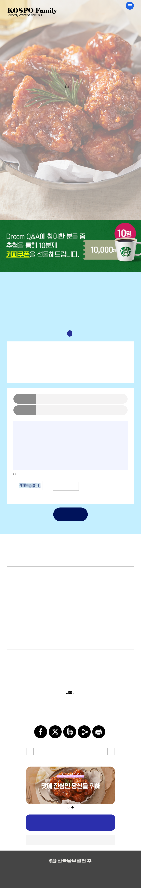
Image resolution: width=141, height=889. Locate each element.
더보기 (70, 692)
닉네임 (24, 399)
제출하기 (70, 514)
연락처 (24, 410)
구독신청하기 (70, 823)
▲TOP (70, 841)
